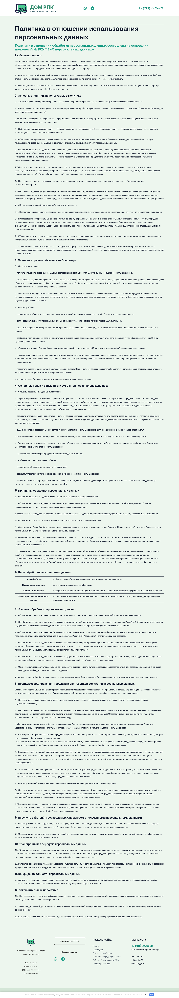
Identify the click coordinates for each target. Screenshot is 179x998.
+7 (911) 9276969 (151, 8)
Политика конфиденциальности (107, 957)
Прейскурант (98, 949)
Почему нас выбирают (103, 953)
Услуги (96, 946)
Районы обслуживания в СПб (106, 960)
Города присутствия (102, 964)
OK (151, 995)
